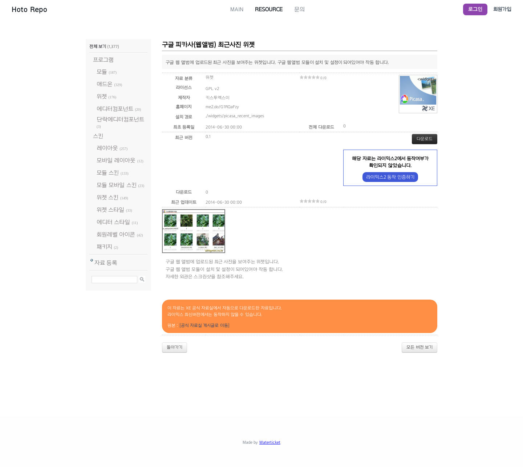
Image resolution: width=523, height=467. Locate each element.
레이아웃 (107, 148)
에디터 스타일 (113, 222)
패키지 (104, 247)
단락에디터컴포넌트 (120, 119)
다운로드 (425, 138)
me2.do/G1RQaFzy (222, 106)
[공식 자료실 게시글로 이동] (204, 325)
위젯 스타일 (110, 210)
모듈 (102, 72)
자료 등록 (105, 263)
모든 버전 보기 (419, 347)
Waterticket (269, 442)
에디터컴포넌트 (115, 109)
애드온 (105, 84)
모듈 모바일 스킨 (117, 185)
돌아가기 (174, 347)
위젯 (102, 96)
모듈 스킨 (108, 173)
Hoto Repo (29, 9)
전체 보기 (97, 46)
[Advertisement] (261, 378)
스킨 (98, 136)
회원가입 (502, 9)
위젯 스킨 (107, 197)
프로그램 (103, 60)
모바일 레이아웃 (116, 160)
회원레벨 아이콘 (116, 234)
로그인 (475, 9)
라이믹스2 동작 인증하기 (390, 177)
